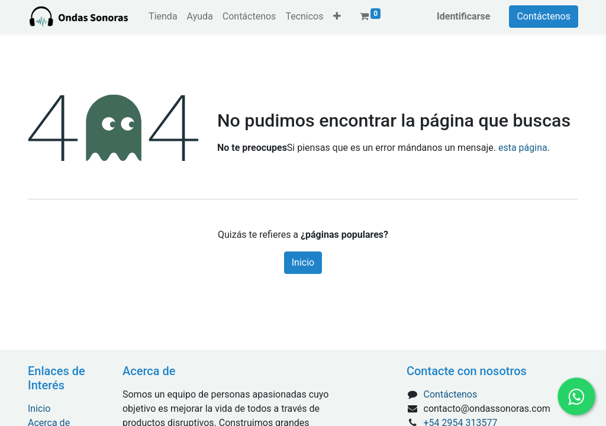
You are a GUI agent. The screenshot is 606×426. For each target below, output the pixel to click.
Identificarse (463, 16)
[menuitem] (163, 16)
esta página (522, 147)
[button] (337, 16)
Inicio (303, 262)
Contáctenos (543, 16)
